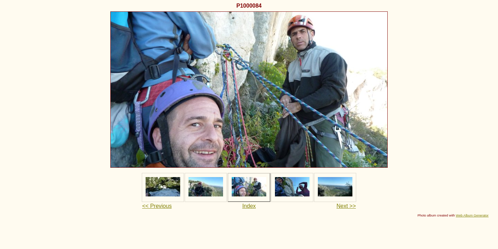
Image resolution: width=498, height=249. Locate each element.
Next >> (346, 206)
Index (249, 206)
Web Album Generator (472, 215)
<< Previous (157, 206)
